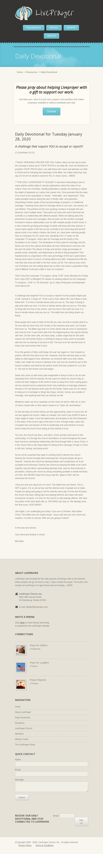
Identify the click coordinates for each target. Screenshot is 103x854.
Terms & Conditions (44, 845)
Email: (18, 770)
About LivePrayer (23, 712)
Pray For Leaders (39, 662)
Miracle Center (22, 739)
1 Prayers (34, 666)
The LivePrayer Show (25, 744)
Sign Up (81, 822)
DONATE (71, 28)
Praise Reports (38, 679)
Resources (31, 72)
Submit (22, 797)
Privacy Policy (25, 845)
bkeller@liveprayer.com (37, 607)
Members (19, 734)
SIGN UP (51, 36)
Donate (51, 111)
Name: (18, 759)
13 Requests (35, 649)
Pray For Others (39, 645)
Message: (19, 779)
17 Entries (34, 683)
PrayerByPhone (33, 28)
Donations (19, 723)
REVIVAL (54, 28)
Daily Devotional (22, 717)
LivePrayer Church (23, 728)
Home (20, 72)
